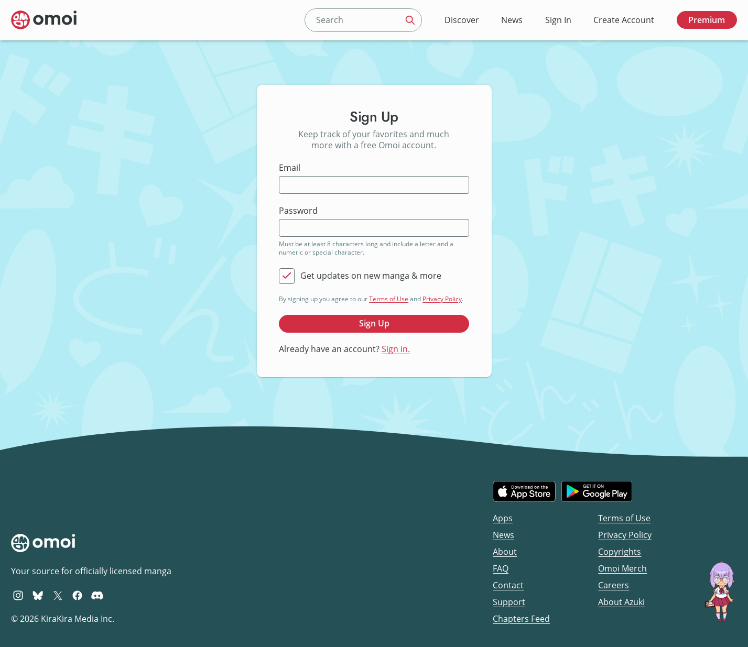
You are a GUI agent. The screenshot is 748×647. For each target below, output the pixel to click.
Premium (706, 20)
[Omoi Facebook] (77, 595)
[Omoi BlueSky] (38, 595)
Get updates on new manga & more (370, 275)
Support (509, 602)
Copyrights (619, 551)
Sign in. (396, 349)
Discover (462, 20)
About (505, 551)
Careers (613, 585)
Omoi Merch (622, 568)
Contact (508, 585)
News (512, 20)
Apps (503, 518)
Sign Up (374, 323)
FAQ (500, 568)
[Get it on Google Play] (596, 491)
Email (289, 167)
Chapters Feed (521, 618)
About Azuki (621, 602)
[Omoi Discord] (97, 595)
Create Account (623, 20)
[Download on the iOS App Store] (524, 491)
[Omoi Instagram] (18, 595)
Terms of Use (388, 298)
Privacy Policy (442, 298)
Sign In (558, 20)
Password (298, 210)
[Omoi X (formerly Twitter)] (58, 595)
